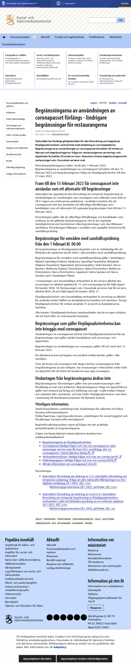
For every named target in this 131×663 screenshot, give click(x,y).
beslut (39, 519)
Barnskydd (11, 601)
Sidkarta (93, 594)
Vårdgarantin (13, 567)
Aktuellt (45, 37)
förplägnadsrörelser (82, 519)
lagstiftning (108, 519)
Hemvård (10, 598)
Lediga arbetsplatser (16, 173)
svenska (103, 102)
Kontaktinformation (14, 44)
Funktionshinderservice (19, 578)
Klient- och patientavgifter (21, 582)
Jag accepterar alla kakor (37, 658)
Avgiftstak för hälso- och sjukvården (19, 546)
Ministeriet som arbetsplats (104, 566)
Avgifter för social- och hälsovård (19, 553)
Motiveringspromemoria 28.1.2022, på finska (83, 487)
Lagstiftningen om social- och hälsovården (23, 573)
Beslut (9, 160)
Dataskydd (94, 590)
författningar (64, 519)
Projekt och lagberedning (69, 37)
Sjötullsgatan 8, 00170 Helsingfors (101, 617)
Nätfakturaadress (98, 569)
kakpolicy (60, 647)
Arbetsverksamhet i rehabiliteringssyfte (17, 588)
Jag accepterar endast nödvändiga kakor (84, 658)
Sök (120, 20)
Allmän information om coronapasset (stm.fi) (69, 464)
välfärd (88, 523)
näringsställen (43, 523)
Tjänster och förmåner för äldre (24, 605)
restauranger (63, 523)
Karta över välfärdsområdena (22, 559)
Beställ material (13, 154)
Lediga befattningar (59, 568)
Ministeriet (116, 37)
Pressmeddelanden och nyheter (17, 104)
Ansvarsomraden (20, 37)
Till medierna (96, 562)
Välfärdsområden (15, 563)
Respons (96, 607)
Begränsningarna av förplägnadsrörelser (66, 442)
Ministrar (93, 550)
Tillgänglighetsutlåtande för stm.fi (105, 599)
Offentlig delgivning (15, 167)
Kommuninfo (12, 141)
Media (124, 3)
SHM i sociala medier (16, 134)
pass (54, 523)
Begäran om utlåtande (17, 147)
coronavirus (50, 519)
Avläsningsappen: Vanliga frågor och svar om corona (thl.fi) (79, 460)
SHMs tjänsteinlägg (15, 118)
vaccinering (77, 523)
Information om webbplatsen (105, 586)
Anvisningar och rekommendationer (15, 127)
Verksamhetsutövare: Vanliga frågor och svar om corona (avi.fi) (82, 456)
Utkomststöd (13, 594)
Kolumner (11, 112)
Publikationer (97, 37)
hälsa (97, 519)
